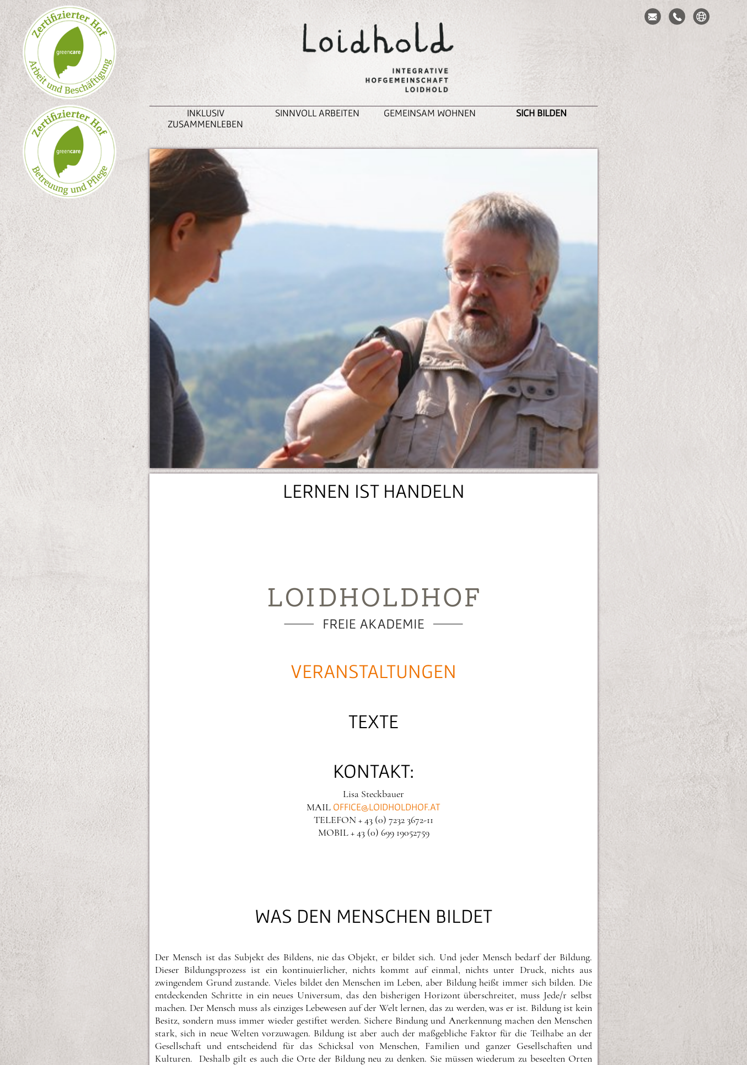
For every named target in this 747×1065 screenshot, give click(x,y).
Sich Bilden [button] (541, 113)
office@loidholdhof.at (386, 807)
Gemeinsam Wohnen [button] (430, 113)
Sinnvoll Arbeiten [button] (317, 113)
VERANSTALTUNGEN (373, 671)
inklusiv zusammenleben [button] (205, 118)
